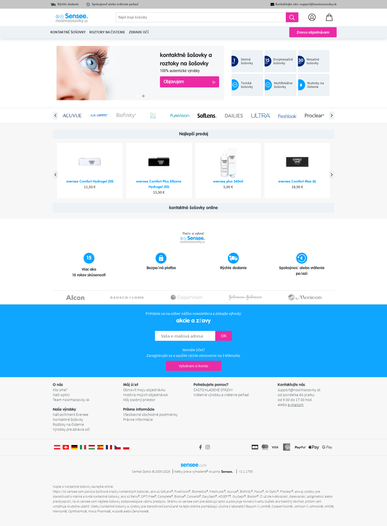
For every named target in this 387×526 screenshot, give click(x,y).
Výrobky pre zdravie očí (71, 429)
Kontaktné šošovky (68, 419)
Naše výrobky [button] (64, 409)
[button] (88, 384)
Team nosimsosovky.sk (71, 399)
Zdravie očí (139, 32)
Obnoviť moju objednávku (144, 389)
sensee (194, 464)
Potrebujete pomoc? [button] (211, 384)
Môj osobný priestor (139, 399)
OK (223, 336)
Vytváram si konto (193, 365)
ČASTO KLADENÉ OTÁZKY (213, 389)
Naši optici (61, 394)
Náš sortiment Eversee (70, 414)
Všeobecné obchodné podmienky (150, 414)
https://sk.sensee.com (68, 491)
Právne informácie (138, 419)
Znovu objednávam (313, 32)
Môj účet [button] (130, 384)
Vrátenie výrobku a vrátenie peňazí (221, 394)
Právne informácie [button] (139, 409)
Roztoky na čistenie (68, 424)
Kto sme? (60, 389)
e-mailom (296, 404)
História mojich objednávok (145, 394)
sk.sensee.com (87, 501)
